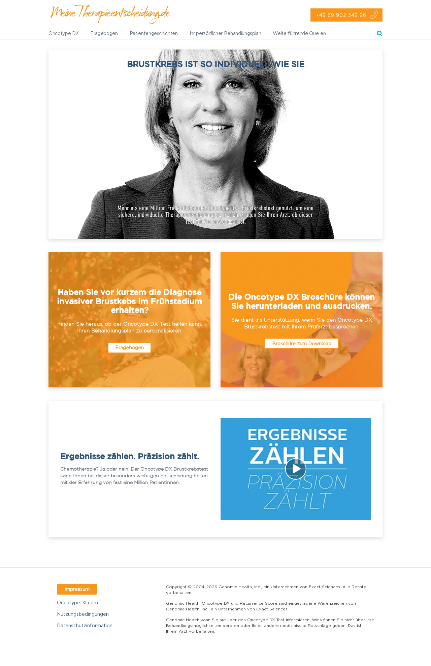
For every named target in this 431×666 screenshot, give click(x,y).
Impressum (77, 589)
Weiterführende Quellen (299, 33)
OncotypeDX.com (77, 602)
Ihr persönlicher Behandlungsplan (225, 33)
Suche (380, 34)
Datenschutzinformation (84, 625)
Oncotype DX (63, 33)
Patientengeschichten (154, 33)
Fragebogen (104, 33)
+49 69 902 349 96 (341, 15)
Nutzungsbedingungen (83, 613)
